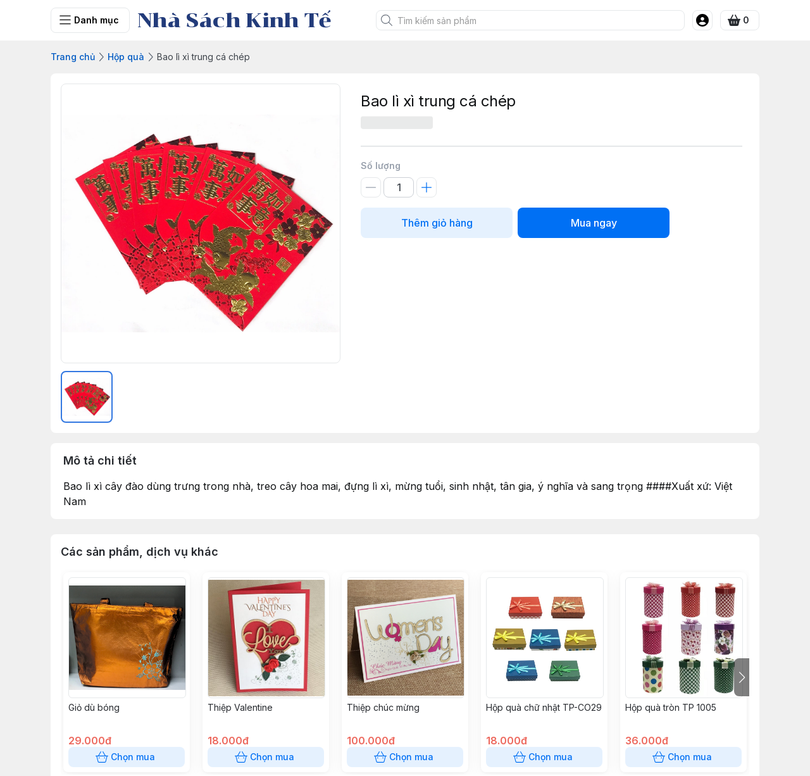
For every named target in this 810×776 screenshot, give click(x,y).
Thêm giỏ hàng (437, 223)
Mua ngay (594, 223)
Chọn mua (126, 757)
